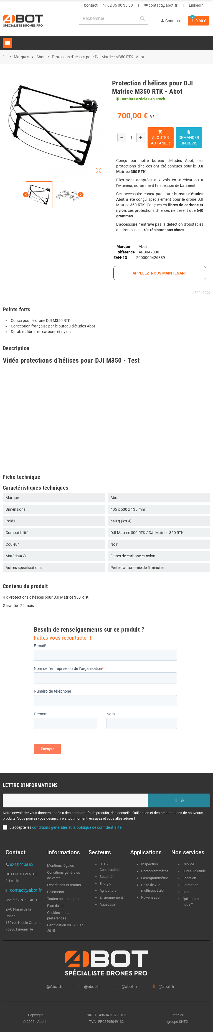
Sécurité (106, 877)
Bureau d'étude (194, 871)
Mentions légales (60, 865)
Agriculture (108, 890)
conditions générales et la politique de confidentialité (76, 827)
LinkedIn (196, 5)
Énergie (105, 883)
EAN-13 (120, 257)
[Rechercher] (113, 19)
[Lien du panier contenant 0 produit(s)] (198, 21)
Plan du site (56, 906)
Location (189, 878)
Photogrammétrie (154, 871)
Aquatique (107, 904)
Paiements (55, 892)
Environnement (111, 897)
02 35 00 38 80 (119, 5)
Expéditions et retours (64, 885)
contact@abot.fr (163, 5)
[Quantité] (131, 137)
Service (188, 864)
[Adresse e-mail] (75, 800)
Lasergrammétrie (154, 878)
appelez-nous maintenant (160, 273)
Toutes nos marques (63, 899)
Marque (123, 246)
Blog (185, 892)
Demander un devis (189, 137)
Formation (190, 885)
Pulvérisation (151, 897)
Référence (125, 252)
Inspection (149, 864)
